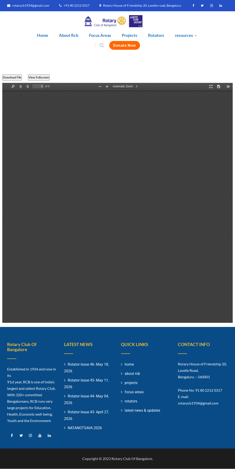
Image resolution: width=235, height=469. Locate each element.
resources (186, 35)
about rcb (132, 374)
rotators (131, 401)
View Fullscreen (40, 77)
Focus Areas (100, 35)
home (129, 364)
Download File (12, 77)
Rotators (156, 35)
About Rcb (68, 35)
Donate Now (124, 45)
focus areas (134, 392)
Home (42, 35)
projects (131, 383)
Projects (129, 35)
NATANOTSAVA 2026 (85, 428)
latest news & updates (142, 410)
